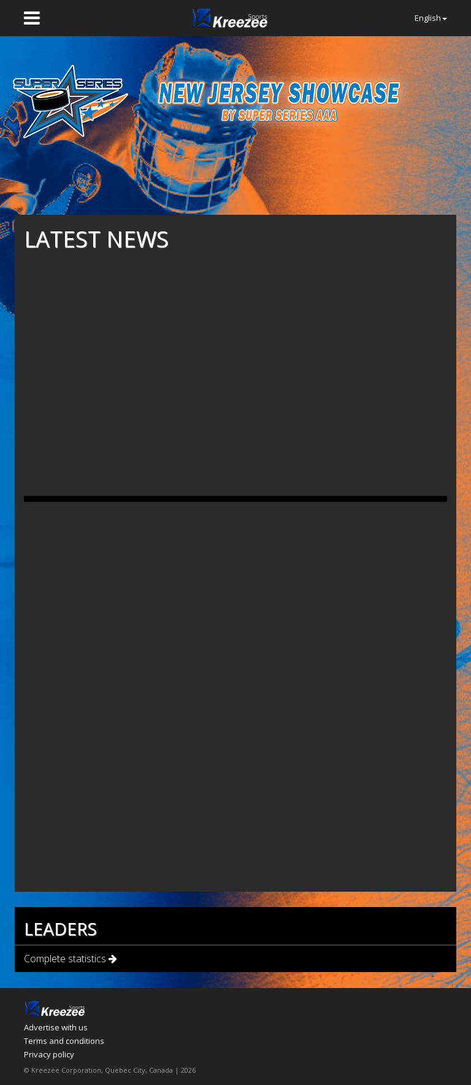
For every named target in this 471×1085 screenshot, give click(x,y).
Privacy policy (49, 1054)
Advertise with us (56, 1027)
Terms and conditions (64, 1040)
